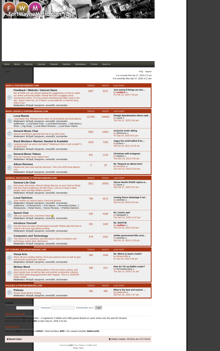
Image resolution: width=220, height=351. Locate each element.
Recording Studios (66, 205)
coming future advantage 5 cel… (130, 197)
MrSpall (29, 105)
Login (7, 71)
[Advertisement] (78, 39)
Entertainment (33, 205)
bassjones (39, 105)
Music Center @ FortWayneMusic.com (27, 111)
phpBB (70, 345)
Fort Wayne (48, 205)
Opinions (66, 64)
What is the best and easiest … (130, 290)
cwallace (120, 92)
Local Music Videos (67, 126)
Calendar (41, 64)
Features (54, 64)
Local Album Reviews (44, 126)
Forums (94, 64)
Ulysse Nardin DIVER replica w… (130, 182)
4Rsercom (121, 133)
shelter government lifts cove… (130, 235)
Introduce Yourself (25, 223)
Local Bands (21, 115)
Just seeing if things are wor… (129, 90)
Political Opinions (69, 208)
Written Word (22, 266)
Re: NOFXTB (120, 223)
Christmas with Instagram (127, 153)
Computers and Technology (31, 235)
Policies (19, 290)
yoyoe (119, 118)
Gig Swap (26, 126)
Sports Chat (21, 212)
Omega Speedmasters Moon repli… (132, 115)
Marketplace (80, 64)
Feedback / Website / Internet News (35, 90)
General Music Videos (27, 153)
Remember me (85, 307)
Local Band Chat (34, 123)
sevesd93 (50, 105)
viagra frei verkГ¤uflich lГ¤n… (129, 141)
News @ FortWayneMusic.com (22, 85)
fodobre (120, 156)
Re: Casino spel (122, 212)
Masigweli (121, 215)
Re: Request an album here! (128, 164)
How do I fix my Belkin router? (129, 266)
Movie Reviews (50, 208)
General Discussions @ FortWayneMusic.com (31, 178)
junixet (119, 143)
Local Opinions (23, 197)
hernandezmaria (124, 269)
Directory (29, 64)
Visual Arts (20, 254)
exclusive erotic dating (125, 130)
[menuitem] (117, 339)
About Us (106, 64)
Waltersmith (93, 331)
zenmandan (62, 105)
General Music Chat (26, 131)
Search (148, 71)
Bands (17, 64)
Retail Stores (34, 208)
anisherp (120, 200)
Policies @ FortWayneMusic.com (24, 285)
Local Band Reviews (55, 123)
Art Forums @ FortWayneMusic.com (26, 249)
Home (6, 64)
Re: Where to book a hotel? (128, 254)
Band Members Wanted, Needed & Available (41, 141)
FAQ (141, 71)
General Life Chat (24, 182)
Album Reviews (23, 164)
